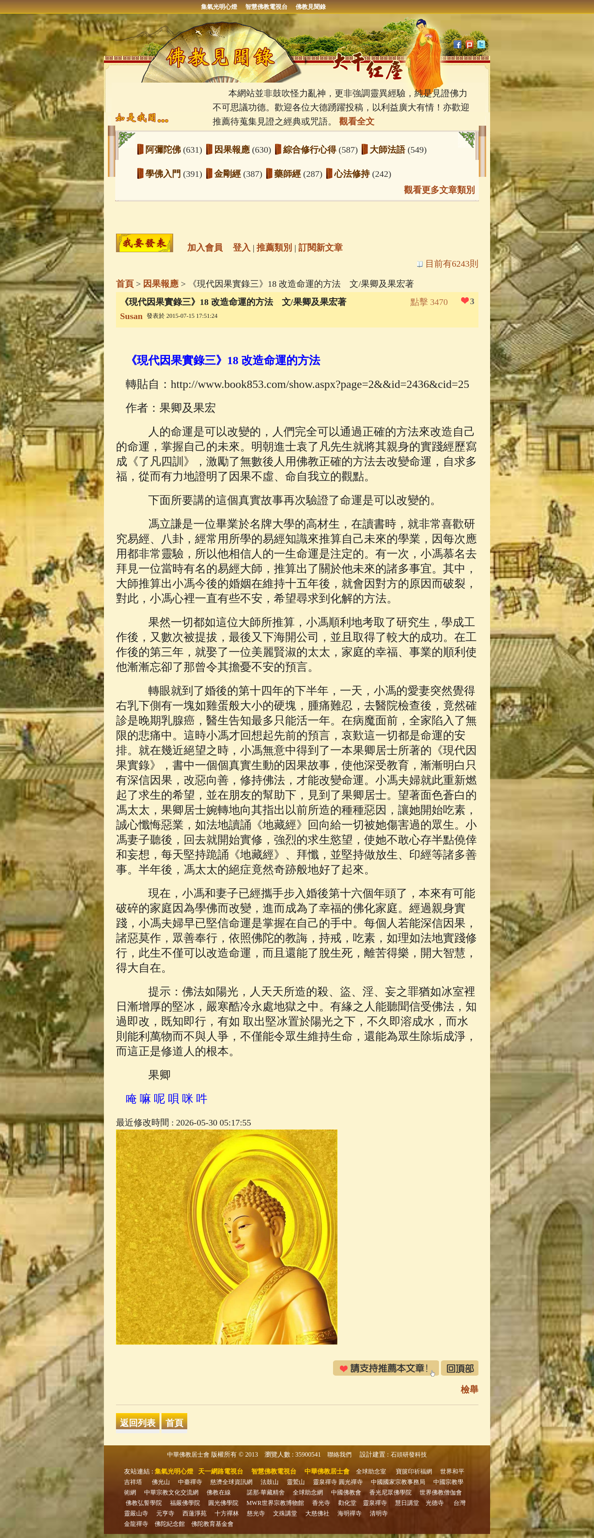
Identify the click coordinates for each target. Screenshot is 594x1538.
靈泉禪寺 (325, 1482)
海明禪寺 (349, 1513)
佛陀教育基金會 (212, 1524)
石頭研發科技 (409, 1454)
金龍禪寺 (136, 1524)
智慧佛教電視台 (266, 7)
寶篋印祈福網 (414, 1471)
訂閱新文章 (320, 248)
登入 (241, 248)
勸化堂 (347, 1503)
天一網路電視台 (220, 1471)
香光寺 (321, 1503)
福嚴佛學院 (185, 1503)
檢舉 (469, 1390)
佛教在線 (219, 1492)
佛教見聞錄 (311, 7)
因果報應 (233, 150)
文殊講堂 (285, 1513)
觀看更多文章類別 (439, 190)
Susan (131, 316)
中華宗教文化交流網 (171, 1492)
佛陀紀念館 (170, 1524)
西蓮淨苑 (194, 1513)
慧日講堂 (407, 1503)
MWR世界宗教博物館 (275, 1503)
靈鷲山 (296, 1482)
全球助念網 (308, 1492)
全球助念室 (371, 1471)
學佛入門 (164, 174)
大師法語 (389, 150)
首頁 (125, 284)
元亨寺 (165, 1513)
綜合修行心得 (311, 150)
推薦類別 (274, 248)
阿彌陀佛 (164, 150)
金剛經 (228, 174)
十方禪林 (227, 1513)
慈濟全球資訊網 (231, 1482)
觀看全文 (357, 121)
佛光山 (161, 1482)
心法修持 (353, 174)
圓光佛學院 (223, 1503)
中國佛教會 (346, 1492)
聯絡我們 (339, 1454)
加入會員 (205, 248)
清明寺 (379, 1513)
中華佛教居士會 (188, 1454)
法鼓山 (270, 1482)
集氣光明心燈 (219, 7)
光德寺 (435, 1503)
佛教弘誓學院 (144, 1503)
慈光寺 (256, 1513)
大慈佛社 (317, 1513)
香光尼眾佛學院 (390, 1492)
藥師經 (288, 174)
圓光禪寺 (351, 1482)
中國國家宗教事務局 (398, 1482)
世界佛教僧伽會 (441, 1492)
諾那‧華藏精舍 (266, 1492)
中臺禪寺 (190, 1482)
